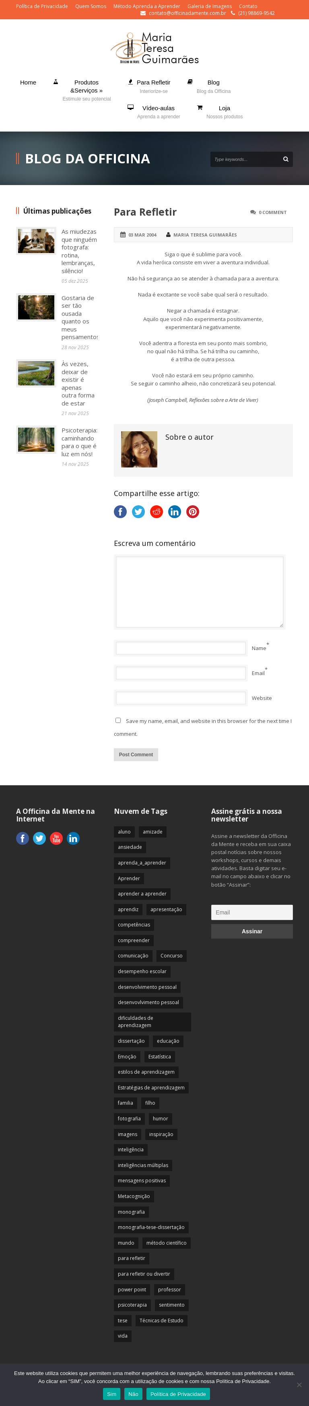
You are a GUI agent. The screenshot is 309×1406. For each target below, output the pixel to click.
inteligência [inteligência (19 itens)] (131, 1149)
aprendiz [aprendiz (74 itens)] (128, 909)
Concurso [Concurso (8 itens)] (172, 955)
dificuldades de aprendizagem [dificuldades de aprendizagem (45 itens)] (135, 1022)
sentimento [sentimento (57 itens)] (172, 1304)
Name (259, 648)
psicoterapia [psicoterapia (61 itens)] (132, 1304)
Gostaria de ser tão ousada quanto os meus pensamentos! (81, 317)
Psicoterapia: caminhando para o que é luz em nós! (79, 442)
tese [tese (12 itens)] (123, 1320)
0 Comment (273, 212)
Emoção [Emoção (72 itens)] (127, 1056)
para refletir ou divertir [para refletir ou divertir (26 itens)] (144, 1273)
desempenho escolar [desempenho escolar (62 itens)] (142, 971)
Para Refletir (145, 211)
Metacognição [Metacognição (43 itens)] (134, 1196)
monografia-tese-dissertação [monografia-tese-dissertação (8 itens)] (151, 1227)
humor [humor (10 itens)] (160, 1118)
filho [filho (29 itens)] (150, 1102)
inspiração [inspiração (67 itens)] (161, 1134)
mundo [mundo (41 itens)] (126, 1242)
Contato (248, 6)
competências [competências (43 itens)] (134, 924)
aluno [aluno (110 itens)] (124, 831)
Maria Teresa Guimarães (205, 235)
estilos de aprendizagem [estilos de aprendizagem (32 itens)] (146, 1071)
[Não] (299, 1385)
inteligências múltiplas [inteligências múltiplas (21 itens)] (143, 1165)
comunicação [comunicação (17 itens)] (133, 955)
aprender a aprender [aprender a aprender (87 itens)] (142, 893)
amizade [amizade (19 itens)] (153, 831)
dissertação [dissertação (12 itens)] (131, 1041)
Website (262, 698)
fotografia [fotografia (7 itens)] (129, 1118)
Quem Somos (90, 6)
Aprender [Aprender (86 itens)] (129, 878)
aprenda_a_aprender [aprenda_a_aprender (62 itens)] (142, 862)
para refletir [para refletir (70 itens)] (131, 1258)
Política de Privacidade (42, 6)
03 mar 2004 (142, 235)
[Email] (252, 912)
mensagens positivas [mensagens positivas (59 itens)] (142, 1180)
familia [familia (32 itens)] (125, 1102)
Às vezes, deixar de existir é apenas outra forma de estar (78, 383)
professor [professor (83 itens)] (169, 1289)
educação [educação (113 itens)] (168, 1041)
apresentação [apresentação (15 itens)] (166, 909)
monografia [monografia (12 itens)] (131, 1211)
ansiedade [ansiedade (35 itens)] (130, 847)
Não (133, 1394)
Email (258, 673)
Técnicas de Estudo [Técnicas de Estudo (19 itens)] (161, 1320)
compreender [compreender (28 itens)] (134, 940)
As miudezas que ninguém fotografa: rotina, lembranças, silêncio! (79, 251)
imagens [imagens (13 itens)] (127, 1134)
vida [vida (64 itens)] (123, 1335)
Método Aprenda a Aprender (146, 6)
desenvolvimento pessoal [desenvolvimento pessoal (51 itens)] (147, 987)
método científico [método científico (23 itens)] (166, 1242)
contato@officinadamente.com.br (187, 13)
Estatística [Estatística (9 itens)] (159, 1056)
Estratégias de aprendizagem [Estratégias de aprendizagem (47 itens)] (151, 1087)
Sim (111, 1394)
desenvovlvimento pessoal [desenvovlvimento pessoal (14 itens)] (148, 1002)
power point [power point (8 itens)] (132, 1289)
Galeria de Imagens (209, 6)
